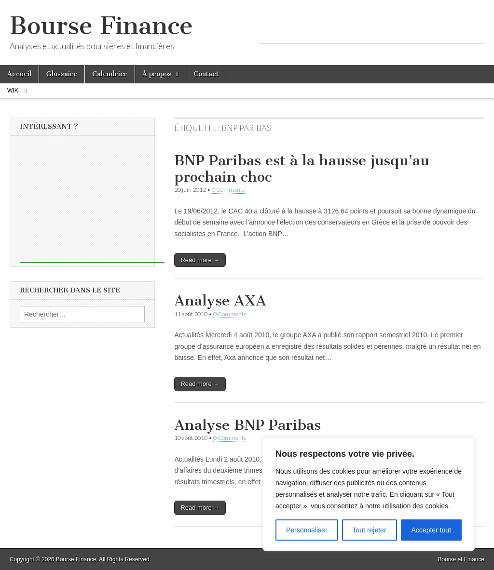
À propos (156, 74)
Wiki (13, 90)
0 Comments (228, 189)
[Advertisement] (371, 28)
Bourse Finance (101, 25)
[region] (368, 494)
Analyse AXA (220, 300)
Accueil (19, 74)
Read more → (200, 260)
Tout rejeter (369, 530)
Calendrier (109, 74)
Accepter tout (432, 530)
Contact (206, 74)
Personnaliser (307, 530)
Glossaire (61, 74)
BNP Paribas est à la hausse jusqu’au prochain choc (301, 169)
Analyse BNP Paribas (247, 425)
